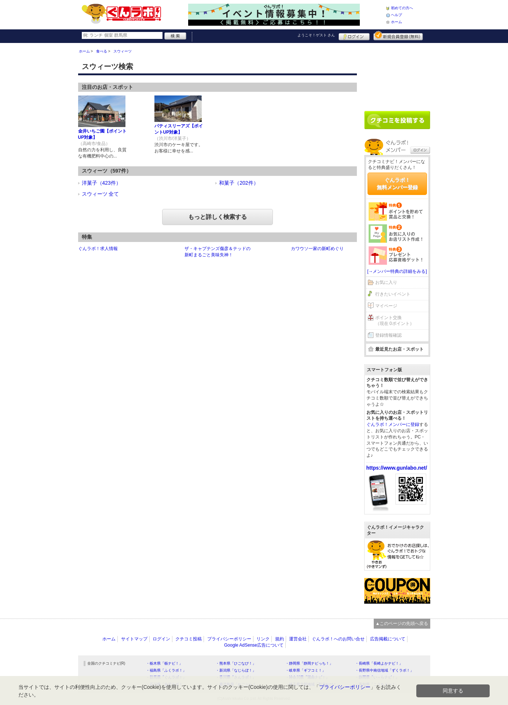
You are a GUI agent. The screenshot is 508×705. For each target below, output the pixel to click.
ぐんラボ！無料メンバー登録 (397, 183)
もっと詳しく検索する (217, 217)
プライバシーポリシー (229, 638)
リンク (263, 638)
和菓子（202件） (238, 183)
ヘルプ (396, 15)
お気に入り (386, 282)
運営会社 (298, 638)
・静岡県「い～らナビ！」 (377, 677)
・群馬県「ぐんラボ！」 (166, 677)
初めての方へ (402, 8)
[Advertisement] (397, 74)
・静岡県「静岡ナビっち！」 (309, 663)
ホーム (396, 22)
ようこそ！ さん (316, 35)
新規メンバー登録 (398, 35)
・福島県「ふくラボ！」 (166, 670)
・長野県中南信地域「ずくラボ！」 (384, 670)
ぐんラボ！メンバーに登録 (392, 424)
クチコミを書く (397, 120)
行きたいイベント (392, 294)
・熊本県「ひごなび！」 (236, 663)
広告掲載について (387, 638)
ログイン (354, 35)
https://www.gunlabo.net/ (396, 468)
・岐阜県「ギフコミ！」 (305, 670)
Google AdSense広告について (254, 645)
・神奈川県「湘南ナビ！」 (307, 677)
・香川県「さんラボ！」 (236, 677)
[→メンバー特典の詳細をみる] (397, 271)
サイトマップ (134, 638)
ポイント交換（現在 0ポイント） (394, 320)
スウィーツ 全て (100, 194)
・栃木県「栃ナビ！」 (164, 663)
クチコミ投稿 (188, 638)
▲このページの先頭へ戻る (402, 623)
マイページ (386, 305)
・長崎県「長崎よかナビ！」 (379, 663)
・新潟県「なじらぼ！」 (236, 670)
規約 (279, 638)
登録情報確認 (388, 335)
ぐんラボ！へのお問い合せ (338, 638)
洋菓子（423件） (101, 183)
